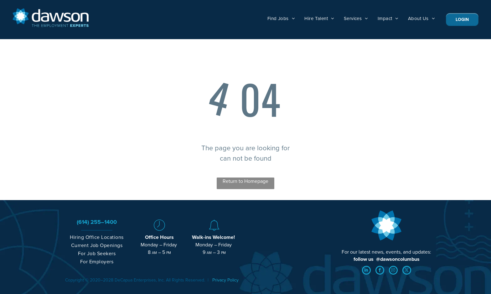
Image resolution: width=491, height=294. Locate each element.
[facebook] (379, 271)
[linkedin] (366, 271)
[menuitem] (281, 18)
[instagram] (393, 271)
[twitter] (406, 271)
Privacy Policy (225, 280)
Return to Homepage (245, 181)
